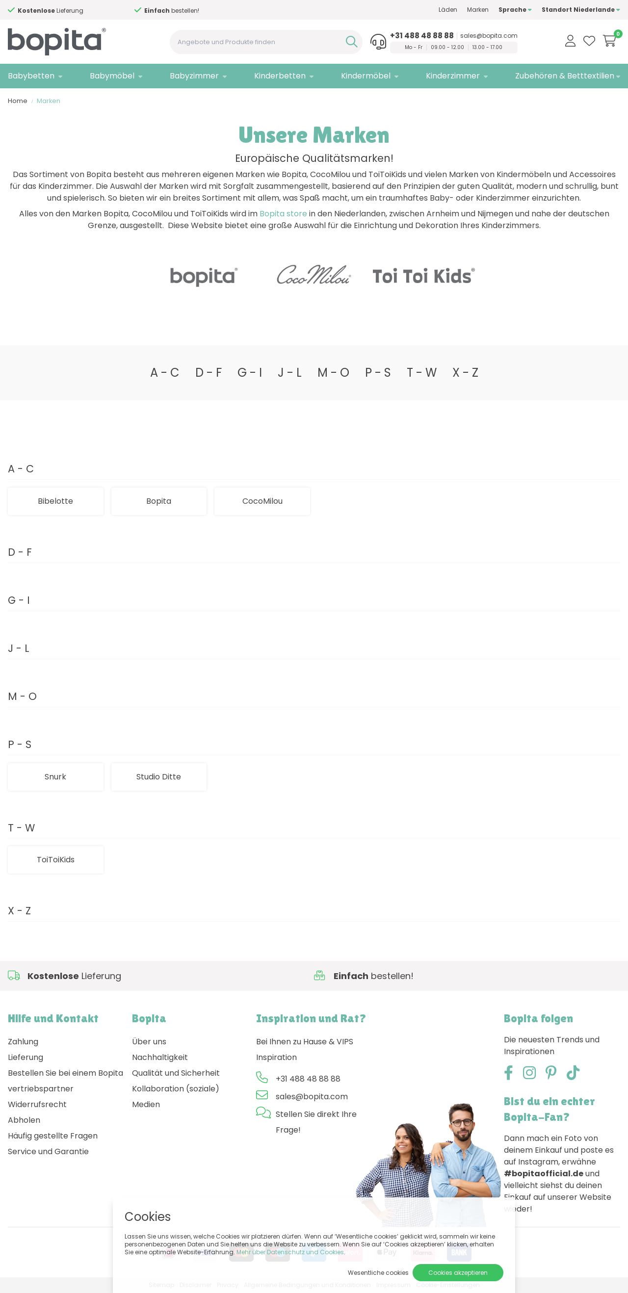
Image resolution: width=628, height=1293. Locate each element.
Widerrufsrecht (37, 1104)
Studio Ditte (158, 776)
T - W (422, 372)
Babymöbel (112, 75)
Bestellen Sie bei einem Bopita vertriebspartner (65, 1080)
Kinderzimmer (453, 75)
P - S (378, 372)
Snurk (55, 776)
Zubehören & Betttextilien (564, 75)
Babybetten (31, 75)
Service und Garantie (48, 1151)
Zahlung (23, 1041)
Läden (448, 9)
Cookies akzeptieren (458, 1272)
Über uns (149, 1041)
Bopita (158, 501)
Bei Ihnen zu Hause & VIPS (304, 1041)
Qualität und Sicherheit (176, 1073)
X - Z (465, 372)
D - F (208, 372)
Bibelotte (55, 501)
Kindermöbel (366, 75)
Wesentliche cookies (378, 1272)
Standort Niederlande (581, 9)
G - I (249, 372)
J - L (290, 372)
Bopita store (283, 213)
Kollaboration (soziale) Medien (175, 1096)
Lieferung (25, 1057)
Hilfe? (80, 10)
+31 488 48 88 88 (422, 36)
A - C (165, 372)
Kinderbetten (280, 75)
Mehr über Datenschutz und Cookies (290, 1252)
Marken (478, 9)
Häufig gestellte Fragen (53, 1135)
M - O (333, 372)
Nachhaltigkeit (160, 1057)
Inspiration (276, 1057)
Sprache (515, 9)
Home (17, 101)
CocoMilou (262, 501)
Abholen (24, 1120)
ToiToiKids (56, 859)
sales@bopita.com (489, 36)
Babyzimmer (194, 75)
